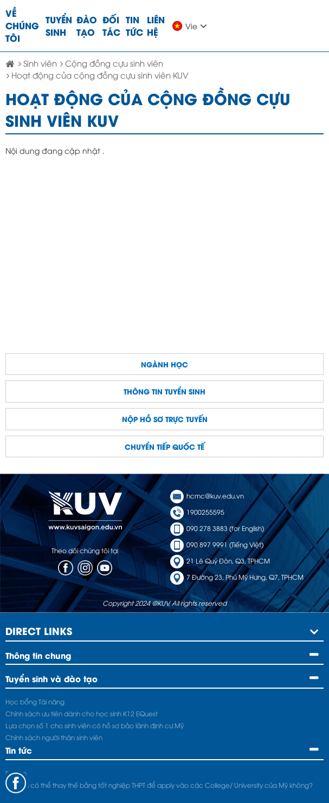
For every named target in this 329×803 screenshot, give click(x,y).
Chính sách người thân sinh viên (53, 737)
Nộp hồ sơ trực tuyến (165, 419)
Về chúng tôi (22, 25)
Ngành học (164, 364)
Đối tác (111, 25)
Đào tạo (86, 25)
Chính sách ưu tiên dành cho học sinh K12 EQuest (81, 713)
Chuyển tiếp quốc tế (164, 446)
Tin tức (134, 25)
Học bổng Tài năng (34, 701)
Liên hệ (156, 25)
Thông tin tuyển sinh (164, 391)
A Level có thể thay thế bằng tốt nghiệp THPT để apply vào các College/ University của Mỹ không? (159, 784)
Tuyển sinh (59, 25)
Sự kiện (16, 773)
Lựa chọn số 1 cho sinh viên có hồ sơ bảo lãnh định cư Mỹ (94, 725)
